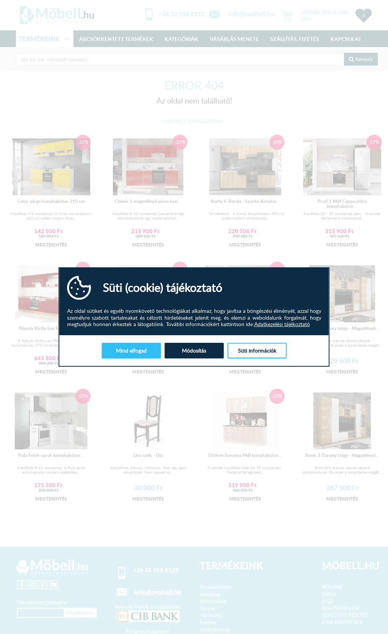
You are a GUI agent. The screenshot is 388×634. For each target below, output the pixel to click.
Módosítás (194, 350)
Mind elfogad (131, 350)
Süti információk (257, 350)
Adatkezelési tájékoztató (282, 324)
